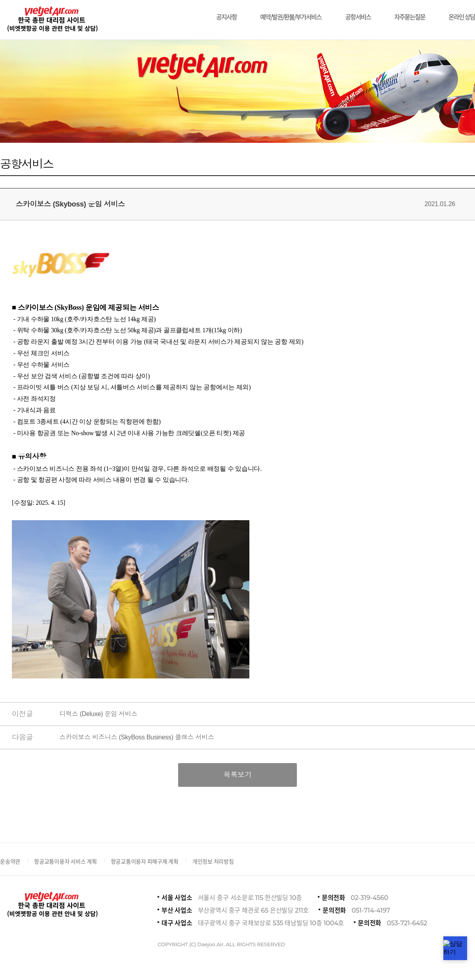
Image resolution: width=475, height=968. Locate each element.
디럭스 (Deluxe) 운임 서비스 (98, 713)
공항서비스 (358, 13)
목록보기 (238, 775)
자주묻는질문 (409, 13)
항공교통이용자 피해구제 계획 (145, 861)
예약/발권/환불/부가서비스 (290, 13)
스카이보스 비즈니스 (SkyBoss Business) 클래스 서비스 (136, 737)
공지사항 (226, 13)
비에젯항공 (51, 20)
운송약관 (10, 861)
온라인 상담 (461, 13)
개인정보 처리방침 (213, 861)
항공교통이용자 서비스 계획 (65, 861)
